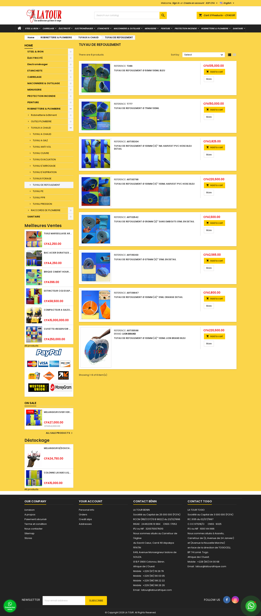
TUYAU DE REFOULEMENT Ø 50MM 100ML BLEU (139, 70)
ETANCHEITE (103, 28)
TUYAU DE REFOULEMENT (46, 185)
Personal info (86, 510)
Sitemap (29, 533)
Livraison (29, 510)
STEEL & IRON (31, 28)
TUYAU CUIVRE (41, 153)
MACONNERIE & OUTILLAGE (127, 28)
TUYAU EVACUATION (44, 159)
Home (28, 45)
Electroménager (84, 28)
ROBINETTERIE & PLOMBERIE (214, 28)
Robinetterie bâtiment (44, 115)
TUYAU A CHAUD (42, 134)
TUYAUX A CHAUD (41, 127)
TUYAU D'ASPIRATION (45, 172)
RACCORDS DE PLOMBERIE (46, 210)
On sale (30, 403)
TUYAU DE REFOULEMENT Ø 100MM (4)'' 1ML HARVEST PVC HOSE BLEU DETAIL (153, 147)
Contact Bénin (145, 501)
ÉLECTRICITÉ (64, 28)
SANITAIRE (238, 28)
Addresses (85, 524)
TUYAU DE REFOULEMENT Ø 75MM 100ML (136, 108)
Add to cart (214, 71)
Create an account (193, 3)
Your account (90, 501)
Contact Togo (200, 501)
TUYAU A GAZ (40, 140)
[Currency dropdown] (212, 3)
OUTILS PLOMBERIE (41, 121)
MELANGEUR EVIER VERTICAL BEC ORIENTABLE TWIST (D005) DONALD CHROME (58, 412)
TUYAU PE (38, 191)
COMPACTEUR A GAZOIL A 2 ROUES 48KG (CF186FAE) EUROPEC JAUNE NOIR (58, 309)
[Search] (130, 15)
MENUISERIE (150, 28)
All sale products (59, 433)
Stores (28, 538)
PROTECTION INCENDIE (186, 28)
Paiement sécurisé (35, 519)
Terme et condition (35, 524)
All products (31, 345)
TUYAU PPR (39, 197)
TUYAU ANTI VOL (42, 147)
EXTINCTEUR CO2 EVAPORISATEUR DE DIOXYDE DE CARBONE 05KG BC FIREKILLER (58, 290)
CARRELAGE (48, 28)
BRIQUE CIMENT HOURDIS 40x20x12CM (58, 271)
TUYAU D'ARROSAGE (44, 166)
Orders (83, 514)
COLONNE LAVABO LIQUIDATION (58, 472)
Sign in (175, 3)
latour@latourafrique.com (211, 566)
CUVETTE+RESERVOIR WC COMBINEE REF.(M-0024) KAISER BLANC (58, 328)
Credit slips (85, 519)
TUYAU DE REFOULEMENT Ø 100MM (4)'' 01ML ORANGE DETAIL (148, 297)
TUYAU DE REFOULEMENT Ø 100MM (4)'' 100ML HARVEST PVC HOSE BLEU (154, 183)
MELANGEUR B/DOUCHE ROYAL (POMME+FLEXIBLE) (58, 448)
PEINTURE (165, 28)
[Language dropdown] (227, 3)
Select (204, 55)
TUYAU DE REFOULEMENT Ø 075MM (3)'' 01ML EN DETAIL (145, 259)
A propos (29, 514)
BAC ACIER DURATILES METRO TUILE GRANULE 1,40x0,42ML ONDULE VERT (58, 252)
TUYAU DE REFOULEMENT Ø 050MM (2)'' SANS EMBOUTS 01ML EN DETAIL (154, 221)
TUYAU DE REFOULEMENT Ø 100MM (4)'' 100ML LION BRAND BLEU (150, 338)
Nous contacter (33, 528)
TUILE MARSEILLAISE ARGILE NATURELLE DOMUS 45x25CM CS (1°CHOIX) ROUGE (58, 233)
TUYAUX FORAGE (42, 178)
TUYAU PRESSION (42, 204)
